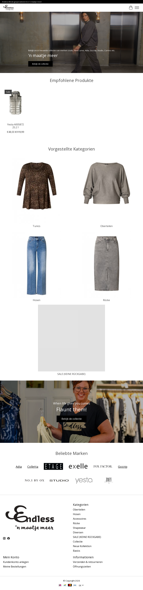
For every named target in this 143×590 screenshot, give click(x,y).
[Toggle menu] (137, 8)
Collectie (78, 541)
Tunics (36, 226)
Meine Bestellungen (14, 566)
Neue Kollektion (82, 546)
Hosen (36, 300)
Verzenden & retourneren (88, 562)
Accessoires (79, 518)
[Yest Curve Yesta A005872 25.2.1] (15, 104)
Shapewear (79, 528)
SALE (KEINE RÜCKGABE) (71, 374)
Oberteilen (106, 226)
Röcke (106, 300)
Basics (76, 550)
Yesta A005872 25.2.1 (15, 126)
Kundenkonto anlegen (16, 562)
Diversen (78, 532)
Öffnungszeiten (82, 566)
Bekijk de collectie (40, 63)
